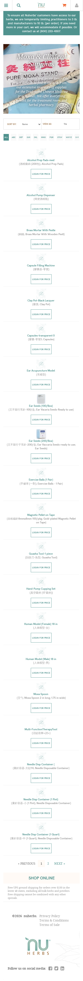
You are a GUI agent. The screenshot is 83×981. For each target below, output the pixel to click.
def (21, 137)
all (6, 137)
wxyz (69, 137)
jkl (35, 137)
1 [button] (41, 863)
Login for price (41, 173)
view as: (47, 124)
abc (13, 137)
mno (43, 137)
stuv (59, 137)
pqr (51, 137)
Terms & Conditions (54, 920)
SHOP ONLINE (42, 878)
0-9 (77, 137)
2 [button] (48, 863)
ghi (28, 137)
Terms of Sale (49, 925)
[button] (26, 863)
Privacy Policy (49, 916)
